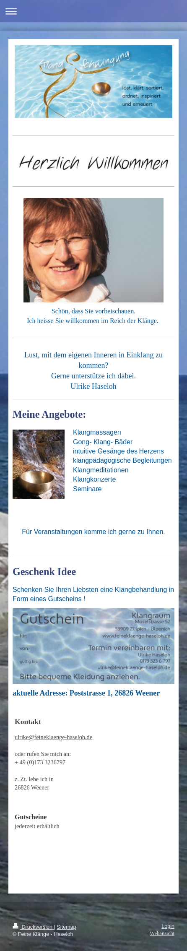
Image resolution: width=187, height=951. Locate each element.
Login (167, 926)
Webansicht (162, 933)
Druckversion (33, 927)
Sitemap (66, 927)
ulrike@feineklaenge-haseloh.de (53, 737)
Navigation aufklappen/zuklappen (93, 11)
